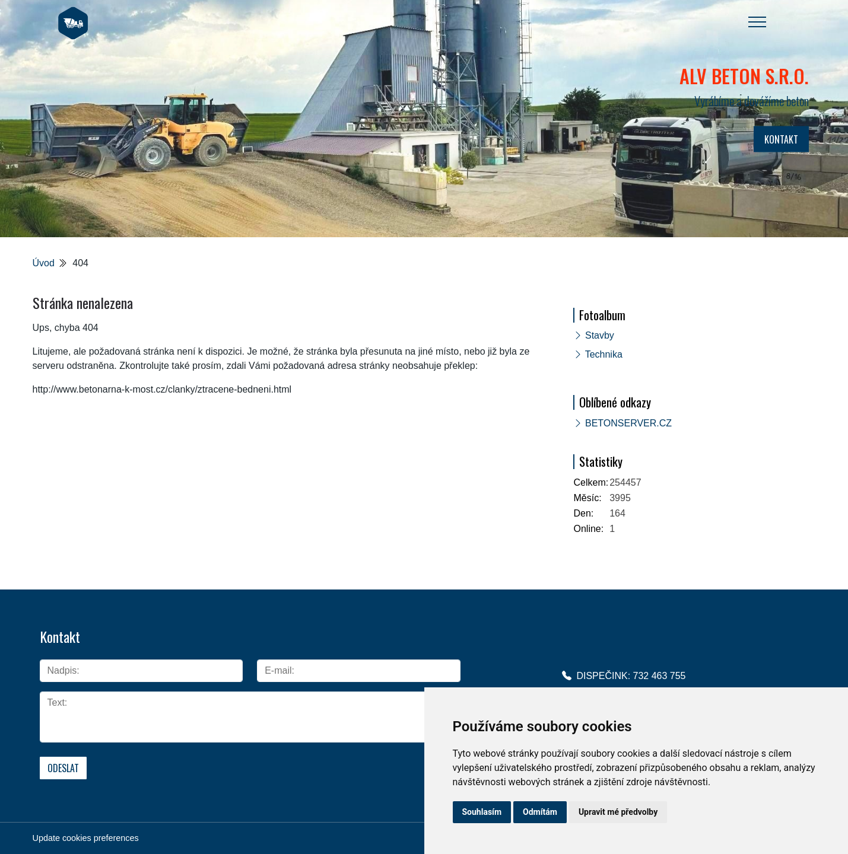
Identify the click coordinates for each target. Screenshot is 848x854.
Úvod (44, 263)
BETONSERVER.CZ (628, 423)
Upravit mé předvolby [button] (618, 812)
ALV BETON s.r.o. (744, 76)
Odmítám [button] (540, 812)
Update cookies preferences (86, 838)
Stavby (599, 335)
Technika (603, 354)
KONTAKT (781, 139)
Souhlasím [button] (482, 812)
